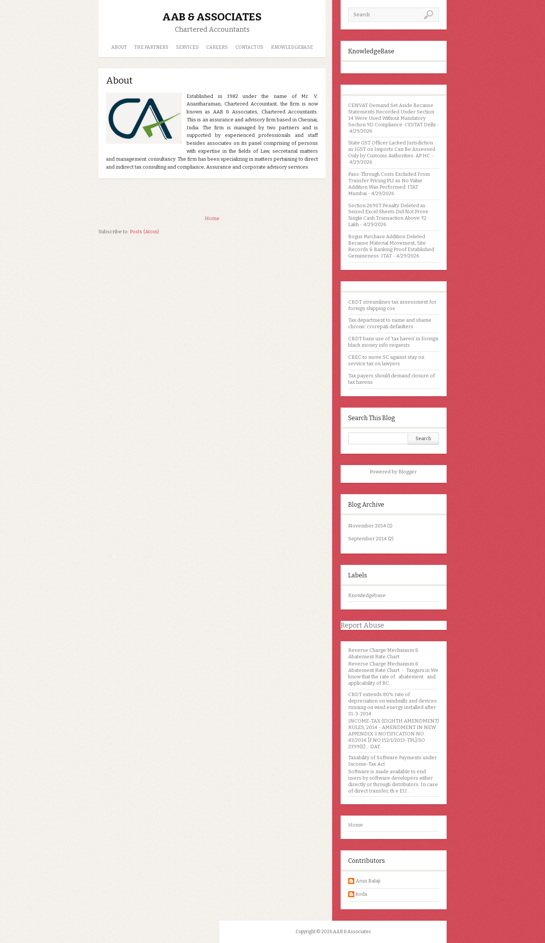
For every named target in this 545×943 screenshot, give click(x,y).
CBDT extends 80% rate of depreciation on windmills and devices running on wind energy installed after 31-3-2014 (392, 704)
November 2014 (367, 526)
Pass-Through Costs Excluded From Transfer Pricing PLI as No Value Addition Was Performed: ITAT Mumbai (389, 183)
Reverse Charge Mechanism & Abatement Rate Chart (383, 653)
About (119, 47)
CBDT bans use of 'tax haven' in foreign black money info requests (393, 342)
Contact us (249, 47)
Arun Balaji (368, 881)
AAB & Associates (212, 17)
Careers (217, 47)
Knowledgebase (367, 595)
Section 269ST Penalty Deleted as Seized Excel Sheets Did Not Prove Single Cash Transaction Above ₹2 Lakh (388, 215)
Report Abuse (362, 625)
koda (361, 894)
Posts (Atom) (144, 231)
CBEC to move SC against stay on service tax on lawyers (386, 360)
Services (187, 47)
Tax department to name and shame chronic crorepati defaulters (389, 323)
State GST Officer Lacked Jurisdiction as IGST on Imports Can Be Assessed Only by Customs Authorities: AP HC (391, 149)
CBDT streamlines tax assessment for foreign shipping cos (392, 305)
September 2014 (367, 538)
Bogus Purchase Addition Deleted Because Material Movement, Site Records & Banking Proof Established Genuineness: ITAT (391, 246)
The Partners (151, 47)
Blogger (407, 472)
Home (355, 825)
